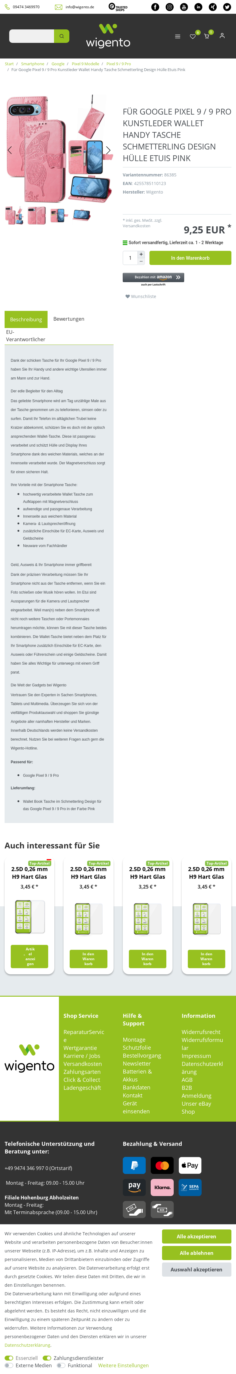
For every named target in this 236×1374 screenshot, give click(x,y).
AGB (187, 1079)
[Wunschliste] (192, 37)
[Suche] (61, 36)
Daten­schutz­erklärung (27, 1345)
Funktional (80, 1365)
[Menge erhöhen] (141, 254)
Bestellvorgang (142, 1055)
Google (57, 63)
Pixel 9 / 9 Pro (118, 63)
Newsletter (137, 1063)
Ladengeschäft (82, 1087)
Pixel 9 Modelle (85, 63)
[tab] (26, 319)
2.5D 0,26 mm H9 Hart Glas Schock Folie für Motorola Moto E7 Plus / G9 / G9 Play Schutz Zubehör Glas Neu (147, 873)
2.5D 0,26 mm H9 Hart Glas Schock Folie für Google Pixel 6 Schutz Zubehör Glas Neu (29, 873)
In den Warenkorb (190, 258)
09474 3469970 (26, 6)
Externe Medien (34, 1365)
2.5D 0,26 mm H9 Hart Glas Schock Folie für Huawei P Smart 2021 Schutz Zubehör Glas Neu (88, 873)
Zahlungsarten (82, 1071)
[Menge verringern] (141, 261)
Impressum (196, 1055)
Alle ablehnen (197, 1253)
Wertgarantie (80, 1047)
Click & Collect (82, 1079)
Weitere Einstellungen (123, 1365)
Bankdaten (136, 1087)
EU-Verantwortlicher (25, 336)
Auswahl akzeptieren (196, 1269)
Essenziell (27, 1358)
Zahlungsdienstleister (79, 1358)
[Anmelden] (222, 37)
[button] (177, 280)
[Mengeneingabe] (130, 258)
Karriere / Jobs (82, 1055)
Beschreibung (26, 319)
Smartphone (32, 63)
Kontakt (132, 1095)
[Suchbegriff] (31, 36)
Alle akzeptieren (196, 1236)
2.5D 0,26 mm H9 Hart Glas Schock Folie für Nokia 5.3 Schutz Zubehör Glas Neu (206, 873)
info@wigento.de (80, 6)
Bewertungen (68, 318)
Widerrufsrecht (201, 1032)
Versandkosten (136, 225)
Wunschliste (141, 296)
